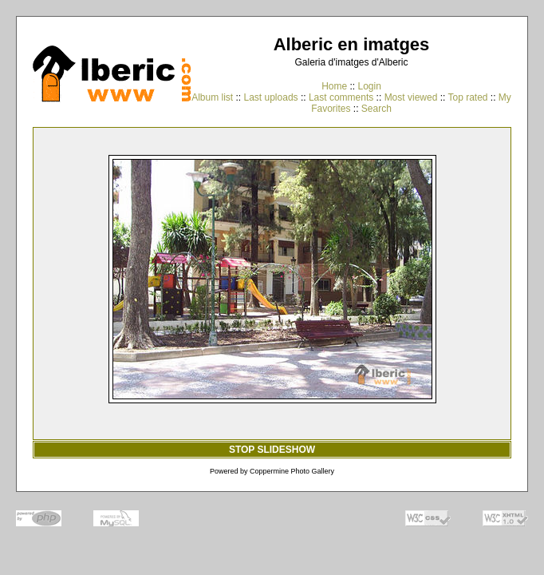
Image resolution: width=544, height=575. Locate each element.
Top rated (467, 97)
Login (368, 86)
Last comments (341, 97)
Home (334, 86)
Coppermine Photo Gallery (292, 471)
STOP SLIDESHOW (272, 449)
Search (376, 108)
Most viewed (411, 97)
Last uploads (271, 97)
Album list (212, 97)
